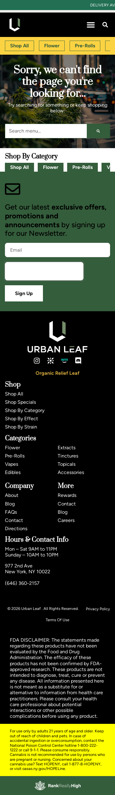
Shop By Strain (21, 427)
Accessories (71, 472)
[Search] (98, 131)
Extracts (66, 447)
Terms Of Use (57, 620)
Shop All (19, 167)
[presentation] (44, 271)
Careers (66, 520)
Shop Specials (20, 402)
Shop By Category (24, 410)
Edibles (13, 472)
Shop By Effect (21, 418)
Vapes (11, 464)
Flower (50, 167)
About (11, 495)
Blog (10, 504)
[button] (90, 24)
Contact (14, 520)
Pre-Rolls (82, 167)
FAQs (11, 512)
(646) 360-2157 (22, 583)
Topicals (66, 464)
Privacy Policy (98, 609)
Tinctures (68, 456)
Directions (16, 528)
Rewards (67, 495)
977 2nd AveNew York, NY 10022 (27, 568)
